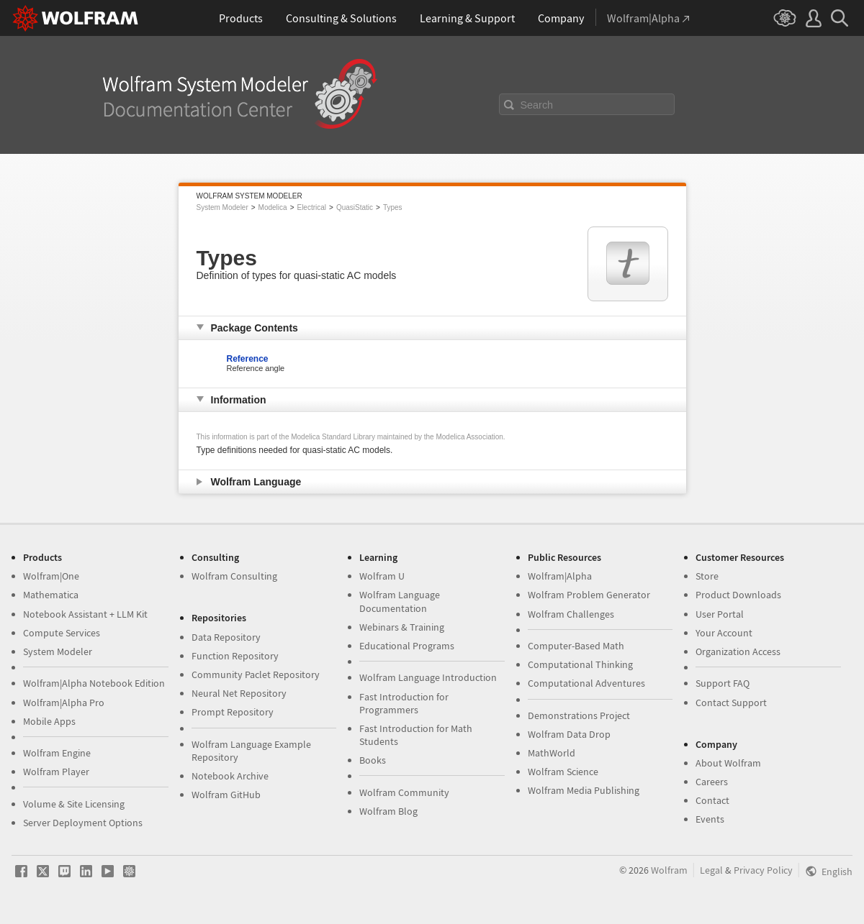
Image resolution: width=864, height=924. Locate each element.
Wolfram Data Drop (569, 734)
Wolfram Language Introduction (428, 677)
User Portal (720, 614)
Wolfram (669, 870)
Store (707, 576)
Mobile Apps (49, 721)
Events (710, 819)
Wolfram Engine (57, 752)
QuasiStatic (354, 207)
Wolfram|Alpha (560, 576)
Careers (712, 781)
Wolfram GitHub (226, 794)
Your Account (724, 632)
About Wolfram (728, 762)
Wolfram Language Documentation (399, 601)
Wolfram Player (56, 771)
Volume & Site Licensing (74, 803)
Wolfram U (382, 576)
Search (537, 105)
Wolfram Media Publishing (583, 790)
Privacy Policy (763, 870)
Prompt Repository (233, 711)
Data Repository (226, 637)
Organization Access (738, 651)
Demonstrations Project (579, 715)
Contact (712, 800)
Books (372, 760)
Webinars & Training (401, 627)
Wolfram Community (404, 792)
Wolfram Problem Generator (589, 594)
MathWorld (551, 752)
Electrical (311, 207)
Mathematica (50, 594)
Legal (711, 870)
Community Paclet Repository (256, 674)
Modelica (272, 207)
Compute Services (61, 632)
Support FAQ (723, 683)
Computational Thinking (580, 664)
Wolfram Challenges (571, 614)
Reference (248, 359)
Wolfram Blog (388, 811)
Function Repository (235, 655)
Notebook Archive (230, 775)
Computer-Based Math (576, 645)
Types (392, 207)
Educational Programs (406, 645)
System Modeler (222, 207)
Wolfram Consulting (234, 576)
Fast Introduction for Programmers (404, 703)
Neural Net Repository (239, 693)
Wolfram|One (51, 576)
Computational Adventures (586, 683)
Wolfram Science (563, 771)
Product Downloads (738, 594)
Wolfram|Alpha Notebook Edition (94, 683)
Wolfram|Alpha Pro (63, 702)
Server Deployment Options (83, 822)
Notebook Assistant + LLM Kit (85, 614)
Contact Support (731, 702)
